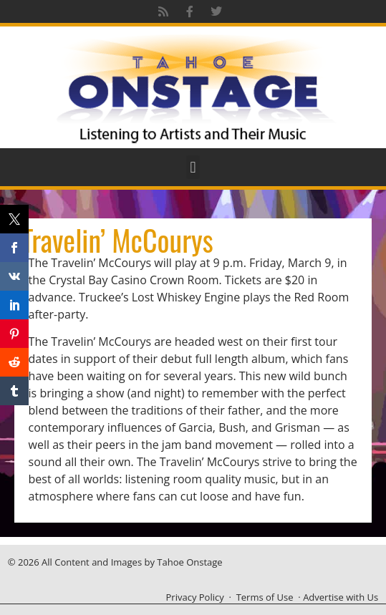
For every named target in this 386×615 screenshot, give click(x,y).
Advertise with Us (340, 597)
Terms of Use (265, 597)
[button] (193, 167)
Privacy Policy (195, 597)
